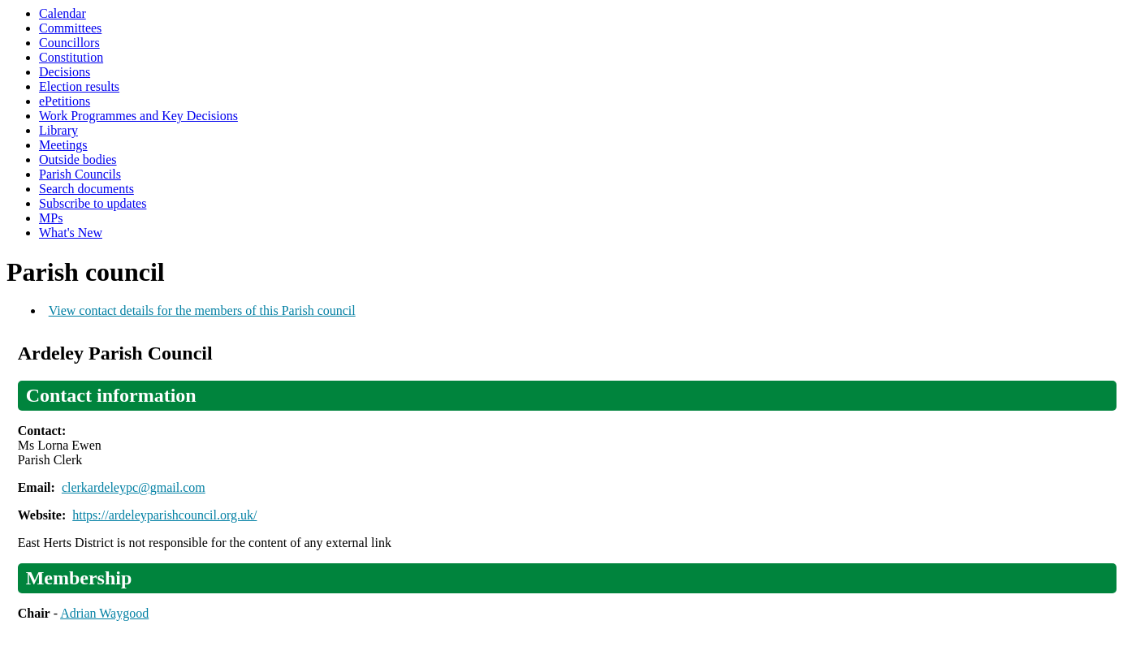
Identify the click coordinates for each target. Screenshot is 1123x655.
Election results (79, 86)
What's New (70, 232)
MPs (51, 218)
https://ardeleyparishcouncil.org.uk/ (164, 515)
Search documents (86, 189)
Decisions (64, 72)
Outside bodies (78, 159)
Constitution (71, 57)
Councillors (69, 43)
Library (58, 130)
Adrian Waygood (104, 613)
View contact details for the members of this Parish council (202, 310)
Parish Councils (80, 174)
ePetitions (64, 101)
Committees (70, 28)
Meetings (63, 145)
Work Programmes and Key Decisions (138, 116)
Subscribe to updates (92, 203)
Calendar (62, 13)
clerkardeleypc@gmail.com (133, 487)
